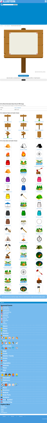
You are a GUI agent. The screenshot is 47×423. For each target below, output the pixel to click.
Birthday (5, 315)
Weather (6, 333)
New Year (6, 317)
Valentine (6, 314)
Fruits (5, 360)
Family (3, 372)
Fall (4, 322)
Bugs (5, 351)
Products (6, 397)
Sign (2, 411)
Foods (5, 353)
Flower (5, 328)
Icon (4, 399)
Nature (5, 326)
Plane (5, 368)
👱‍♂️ (16, 375)
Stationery (6, 380)
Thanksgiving (7, 312)
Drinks (5, 358)
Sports (5, 382)
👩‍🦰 (13, 375)
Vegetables (7, 363)
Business (6, 390)
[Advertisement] (23, 14)
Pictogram (4, 412)
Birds (5, 341)
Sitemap (12, 416)
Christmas (6, 309)
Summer (5, 320)
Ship (4, 370)
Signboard (8, 25)
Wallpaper (4, 407)
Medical (5, 392)
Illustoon (1, 25)
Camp (5, 25)
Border (3, 406)
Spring (5, 319)
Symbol (9, 399)
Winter (5, 323)
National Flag (7, 402)
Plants (5, 331)
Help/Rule (20, 416)
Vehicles (6, 365)
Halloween (6, 310)
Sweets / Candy (8, 356)
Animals (6, 335)
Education (6, 378)
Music (5, 388)
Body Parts (7, 395)
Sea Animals (7, 346)
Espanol (4, 416)
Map (2, 409)
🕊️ (16, 343)
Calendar (6, 307)
